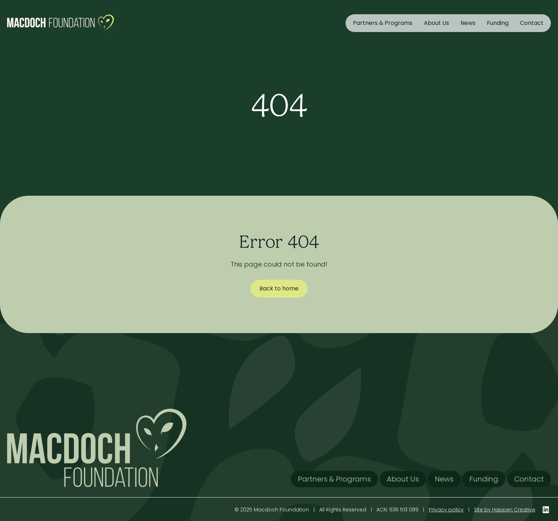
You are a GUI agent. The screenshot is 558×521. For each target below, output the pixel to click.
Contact (531, 23)
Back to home (279, 288)
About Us (436, 23)
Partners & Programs (382, 23)
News (467, 23)
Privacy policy (446, 509)
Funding (498, 23)
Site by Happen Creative (504, 509)
